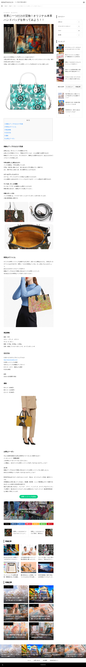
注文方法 (7, 132)
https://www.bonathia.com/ (10, 360)
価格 (6, 135)
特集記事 (78, 87)
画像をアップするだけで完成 (13, 124)
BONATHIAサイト (54, 660)
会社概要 (45, 660)
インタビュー (69, 87)
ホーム (29, 660)
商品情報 (7, 129)
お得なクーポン (9, 138)
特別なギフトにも (10, 127)
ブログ (8, 25)
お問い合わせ (37, 660)
